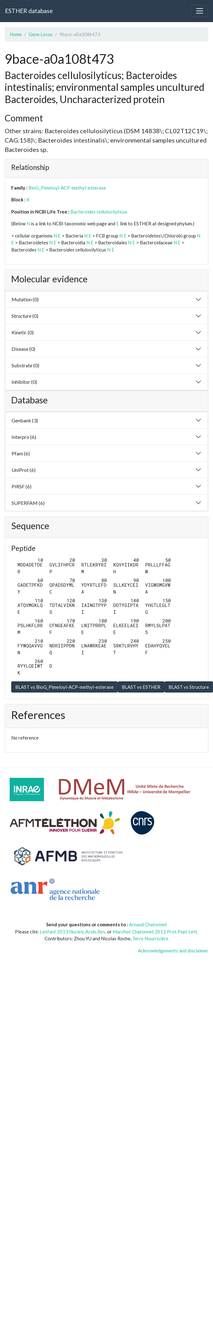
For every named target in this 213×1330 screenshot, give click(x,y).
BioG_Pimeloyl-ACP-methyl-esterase (67, 187)
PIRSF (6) (21, 486)
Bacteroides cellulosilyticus (98, 211)
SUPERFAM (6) (28, 503)
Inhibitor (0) (24, 382)
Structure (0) (25, 316)
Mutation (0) (25, 299)
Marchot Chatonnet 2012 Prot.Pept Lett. (155, 931)
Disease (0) (23, 349)
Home (16, 34)
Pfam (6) (21, 453)
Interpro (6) (24, 437)
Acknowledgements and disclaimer (173, 950)
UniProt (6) (24, 470)
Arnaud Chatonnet (148, 924)
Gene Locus (41, 34)
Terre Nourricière (150, 938)
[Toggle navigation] (199, 11)
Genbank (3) (25, 420)
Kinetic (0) (23, 332)
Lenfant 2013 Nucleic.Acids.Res (72, 931)
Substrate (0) (25, 365)
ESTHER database (29, 10)
